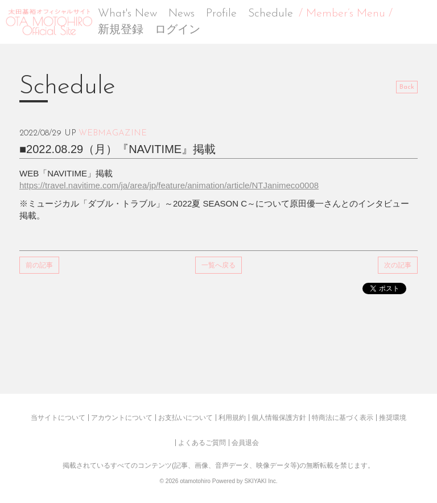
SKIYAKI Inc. (260, 481)
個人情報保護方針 (279, 418)
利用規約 (232, 418)
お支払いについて (185, 418)
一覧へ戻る (218, 265)
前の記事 (39, 265)
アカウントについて (121, 418)
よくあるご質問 (202, 443)
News (181, 13)
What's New (127, 13)
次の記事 (397, 265)
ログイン (177, 30)
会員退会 (245, 443)
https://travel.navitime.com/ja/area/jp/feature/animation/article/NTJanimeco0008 (169, 185)
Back (406, 87)
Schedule (270, 13)
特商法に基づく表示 (342, 418)
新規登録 (120, 30)
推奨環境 (392, 418)
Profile (221, 13)
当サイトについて (58, 418)
